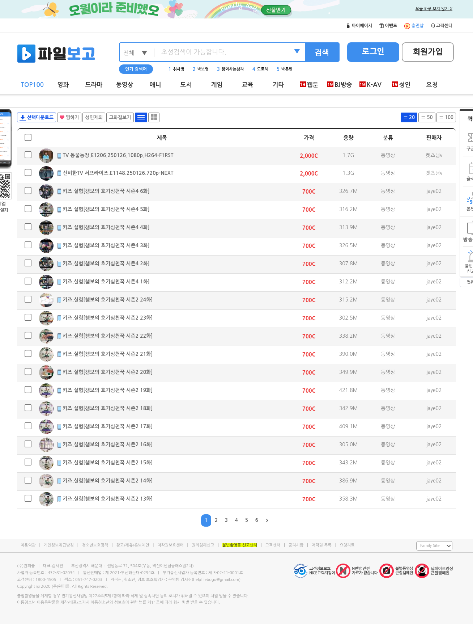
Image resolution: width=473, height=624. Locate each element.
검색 (322, 52)
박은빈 (285, 69)
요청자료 (347, 545)
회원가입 (428, 52)
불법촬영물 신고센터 (239, 545)
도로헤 (260, 69)
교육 (247, 85)
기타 (278, 85)
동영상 (124, 85)
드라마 (94, 85)
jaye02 (434, 191)
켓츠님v (434, 155)
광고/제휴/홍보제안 (132, 545)
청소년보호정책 (95, 545)
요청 (432, 85)
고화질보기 (120, 117)
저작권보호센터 (170, 545)
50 (426, 117)
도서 (186, 85)
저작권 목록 (322, 545)
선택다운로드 (37, 118)
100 (446, 117)
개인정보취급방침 (59, 545)
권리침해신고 (203, 545)
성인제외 (94, 117)
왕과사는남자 (230, 69)
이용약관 (28, 545)
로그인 (373, 51)
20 (409, 117)
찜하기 (69, 117)
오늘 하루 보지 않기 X (434, 9)
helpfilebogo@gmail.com (216, 580)
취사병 (176, 69)
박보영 (201, 69)
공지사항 (296, 545)
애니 (155, 85)
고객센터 (272, 545)
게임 (217, 85)
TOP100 (32, 85)
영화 (63, 85)
